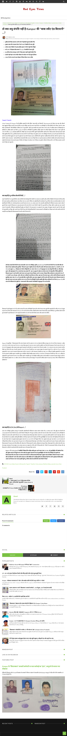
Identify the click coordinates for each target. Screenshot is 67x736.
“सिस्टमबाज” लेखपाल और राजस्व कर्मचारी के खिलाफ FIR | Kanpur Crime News (28, 596)
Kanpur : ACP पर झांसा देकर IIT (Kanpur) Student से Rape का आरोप (26, 614)
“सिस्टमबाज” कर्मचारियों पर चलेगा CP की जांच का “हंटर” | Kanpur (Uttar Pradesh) (29, 622)
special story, (50, 38)
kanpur (41, 23)
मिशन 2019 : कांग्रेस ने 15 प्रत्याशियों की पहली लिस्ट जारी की (15, 589)
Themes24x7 (50, 731)
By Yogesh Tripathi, (29, 38)
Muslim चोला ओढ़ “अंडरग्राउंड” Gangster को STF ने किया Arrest (25, 605)
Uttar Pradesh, (56, 38)
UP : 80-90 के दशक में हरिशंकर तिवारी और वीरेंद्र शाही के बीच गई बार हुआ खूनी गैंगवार (21, 566)
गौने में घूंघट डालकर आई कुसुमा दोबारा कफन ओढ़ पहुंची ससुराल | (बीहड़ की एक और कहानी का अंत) (31, 631)
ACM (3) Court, (11, 38)
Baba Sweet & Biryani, (20, 38)
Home (4, 23)
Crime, (34, 38)
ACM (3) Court (10, 23)
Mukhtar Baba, (43, 38)
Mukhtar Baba (47, 23)
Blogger (46, 514)
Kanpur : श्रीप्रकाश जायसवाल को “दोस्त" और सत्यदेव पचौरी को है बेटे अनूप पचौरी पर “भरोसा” (23, 573)
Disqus (53, 514)
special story (55, 23)
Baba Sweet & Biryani (20, 23)
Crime (37, 23)
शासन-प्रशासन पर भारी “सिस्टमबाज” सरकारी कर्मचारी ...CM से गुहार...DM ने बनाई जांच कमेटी (30, 581)
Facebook (61, 514)
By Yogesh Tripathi (30, 23)
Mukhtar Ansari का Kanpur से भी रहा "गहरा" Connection (24, 557)
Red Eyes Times (33, 9)
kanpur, (38, 38)
